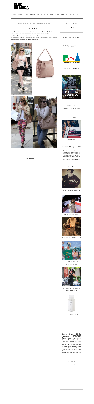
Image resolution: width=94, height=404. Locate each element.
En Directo (64, 14)
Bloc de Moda (6, 395)
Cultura (26, 14)
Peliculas (78, 347)
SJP (71, 338)
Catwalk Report (71, 347)
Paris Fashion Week (68, 340)
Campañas (72, 344)
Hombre (32, 14)
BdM (70, 14)
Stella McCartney (72, 346)
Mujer (20, 14)
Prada (79, 349)
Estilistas (74, 349)
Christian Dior (66, 349)
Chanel (79, 340)
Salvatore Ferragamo (25, 37)
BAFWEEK (77, 336)
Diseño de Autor (77, 338)
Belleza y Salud (54, 14)
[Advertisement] (71, 379)
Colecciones (65, 341)
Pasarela (39, 14)
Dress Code (66, 338)
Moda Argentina (74, 343)
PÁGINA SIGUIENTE (52, 164)
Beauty (71, 334)
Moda (14, 14)
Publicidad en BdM (27, 395)
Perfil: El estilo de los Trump (72, 214)
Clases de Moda (17, 395)
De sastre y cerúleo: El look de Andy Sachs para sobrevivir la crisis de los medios (71, 289)
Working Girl (65, 343)
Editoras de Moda (75, 341)
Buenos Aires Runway (68, 351)
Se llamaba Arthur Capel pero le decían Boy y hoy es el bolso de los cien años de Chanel (71, 191)
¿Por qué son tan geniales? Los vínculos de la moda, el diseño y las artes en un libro (71, 263)
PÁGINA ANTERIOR (15, 164)
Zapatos (46, 14)
